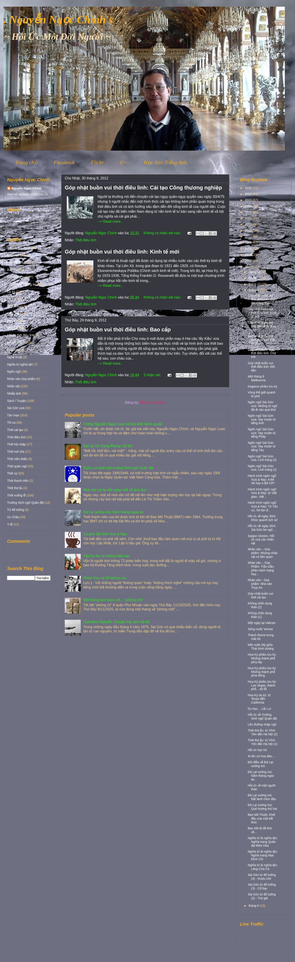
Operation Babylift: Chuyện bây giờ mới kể (116, 622)
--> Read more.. (110, 221)
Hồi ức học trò (257, 750)
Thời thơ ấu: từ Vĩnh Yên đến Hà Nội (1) (262, 742)
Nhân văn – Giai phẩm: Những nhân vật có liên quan (263, 553)
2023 (249, 200)
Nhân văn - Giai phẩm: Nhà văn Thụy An (260, 583)
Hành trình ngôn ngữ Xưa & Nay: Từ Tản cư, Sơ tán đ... (263, 506)
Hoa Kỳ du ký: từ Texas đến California (259, 698)
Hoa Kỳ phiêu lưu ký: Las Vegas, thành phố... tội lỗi (262, 685)
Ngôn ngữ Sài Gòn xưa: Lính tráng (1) (262, 468)
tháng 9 (254, 290)
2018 (249, 230)
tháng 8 (254, 905)
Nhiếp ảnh (14, 393)
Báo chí (12, 269)
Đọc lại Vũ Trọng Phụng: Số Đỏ (107, 446)
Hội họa (12, 328)
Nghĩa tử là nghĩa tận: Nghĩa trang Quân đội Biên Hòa (263, 841)
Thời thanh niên (18, 480)
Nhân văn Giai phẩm (21, 379)
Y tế (9, 524)
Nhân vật (13, 386)
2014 (249, 254)
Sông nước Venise (260, 629)
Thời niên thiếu (17, 459)
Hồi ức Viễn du (17, 342)
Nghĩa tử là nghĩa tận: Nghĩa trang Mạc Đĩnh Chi (263, 855)
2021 (249, 212)
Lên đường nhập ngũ (262, 724)
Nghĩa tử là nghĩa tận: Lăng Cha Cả (263, 867)
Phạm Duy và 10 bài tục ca (104, 578)
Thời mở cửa (15, 451)
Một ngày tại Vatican (261, 623)
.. (204, 162)
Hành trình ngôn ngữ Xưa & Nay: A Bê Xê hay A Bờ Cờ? (262, 479)
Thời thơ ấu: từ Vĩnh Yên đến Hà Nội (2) (262, 732)
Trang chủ (26, 162)
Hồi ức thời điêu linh (20, 335)
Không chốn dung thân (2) (260, 605)
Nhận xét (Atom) (153, 402)
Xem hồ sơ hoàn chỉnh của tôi (27, 194)
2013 (249, 260)
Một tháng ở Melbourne (257, 378)
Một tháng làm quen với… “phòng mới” (113, 600)
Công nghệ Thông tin (21, 284)
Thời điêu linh (85, 240)
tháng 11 (254, 278)
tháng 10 (254, 284)
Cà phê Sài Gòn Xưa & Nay (105, 534)
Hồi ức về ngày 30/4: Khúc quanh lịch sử (262, 518)
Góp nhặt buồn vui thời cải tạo (260, 595)
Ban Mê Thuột (16, 262)
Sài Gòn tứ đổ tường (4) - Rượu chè (262, 876)
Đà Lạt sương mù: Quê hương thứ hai (262, 807)
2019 (249, 224)
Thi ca (11, 422)
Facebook (64, 162)
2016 (249, 242)
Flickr (97, 162)
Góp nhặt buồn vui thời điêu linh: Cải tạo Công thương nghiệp (143, 188)
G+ (124, 162)
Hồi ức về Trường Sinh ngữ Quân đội (262, 716)
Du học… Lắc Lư (259, 708)
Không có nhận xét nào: (163, 233)
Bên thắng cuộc (18, 277)
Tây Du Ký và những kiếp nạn (106, 556)
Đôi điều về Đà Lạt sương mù (260, 764)
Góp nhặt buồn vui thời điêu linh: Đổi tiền (261, 366)
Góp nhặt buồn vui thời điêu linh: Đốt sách (261, 339)
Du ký (11, 291)
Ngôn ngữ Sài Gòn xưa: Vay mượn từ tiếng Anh (262, 419)
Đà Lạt (11, 299)
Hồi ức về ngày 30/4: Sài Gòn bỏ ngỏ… (262, 527)
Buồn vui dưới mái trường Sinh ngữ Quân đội (118, 468)
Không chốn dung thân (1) (260, 615)
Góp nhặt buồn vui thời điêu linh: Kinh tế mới (122, 252)
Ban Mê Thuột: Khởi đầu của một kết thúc (261, 818)
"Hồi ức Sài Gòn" (18, 248)
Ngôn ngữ (14, 371)
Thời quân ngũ (17, 466)
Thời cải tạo (15, 430)
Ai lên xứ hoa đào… (261, 756)
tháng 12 (254, 272)
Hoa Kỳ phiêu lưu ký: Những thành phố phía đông (262, 671)
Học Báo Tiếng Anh (165, 162)
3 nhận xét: (153, 375)
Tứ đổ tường (15, 509)
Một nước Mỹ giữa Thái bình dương (261, 646)
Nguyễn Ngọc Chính (26, 188)
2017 (249, 236)
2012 (249, 267)
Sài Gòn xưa (15, 408)
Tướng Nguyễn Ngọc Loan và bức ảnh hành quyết (122, 424)
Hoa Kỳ (12, 321)
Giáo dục (13, 313)
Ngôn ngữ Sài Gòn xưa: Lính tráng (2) (262, 458)
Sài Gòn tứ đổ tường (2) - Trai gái (262, 896)
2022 (249, 206)
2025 (249, 188)
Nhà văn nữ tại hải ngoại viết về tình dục (114, 490)
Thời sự (12, 473)
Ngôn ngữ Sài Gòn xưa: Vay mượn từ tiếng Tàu (262, 446)
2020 (249, 218)
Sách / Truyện (16, 401)
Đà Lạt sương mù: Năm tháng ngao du (113, 512)
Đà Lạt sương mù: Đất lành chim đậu (262, 797)
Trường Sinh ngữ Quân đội (25, 502)
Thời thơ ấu (15, 488)
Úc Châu (13, 517)
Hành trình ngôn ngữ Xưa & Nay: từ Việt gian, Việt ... (262, 493)
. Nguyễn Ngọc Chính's (58, 19)
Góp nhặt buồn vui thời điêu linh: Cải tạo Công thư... (261, 299)
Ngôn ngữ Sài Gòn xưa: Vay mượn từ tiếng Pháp (262, 433)
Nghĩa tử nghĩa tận (20, 364)
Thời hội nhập (16, 444)
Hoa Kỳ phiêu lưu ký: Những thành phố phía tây (262, 658)
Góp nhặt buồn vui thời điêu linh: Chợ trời (262, 353)
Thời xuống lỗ (16, 495)
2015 (249, 248)
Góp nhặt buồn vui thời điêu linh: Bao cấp (118, 329)
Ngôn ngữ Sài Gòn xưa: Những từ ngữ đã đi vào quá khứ (262, 405)
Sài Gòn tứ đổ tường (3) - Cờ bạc (262, 886)
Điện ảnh (13, 306)
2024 (249, 194)
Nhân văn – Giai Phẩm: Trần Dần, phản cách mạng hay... (261, 568)
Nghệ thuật (14, 357)
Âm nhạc (13, 255)
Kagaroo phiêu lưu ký (262, 386)
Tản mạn (13, 415)
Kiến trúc (13, 350)
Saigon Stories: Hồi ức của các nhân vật (261, 539)
